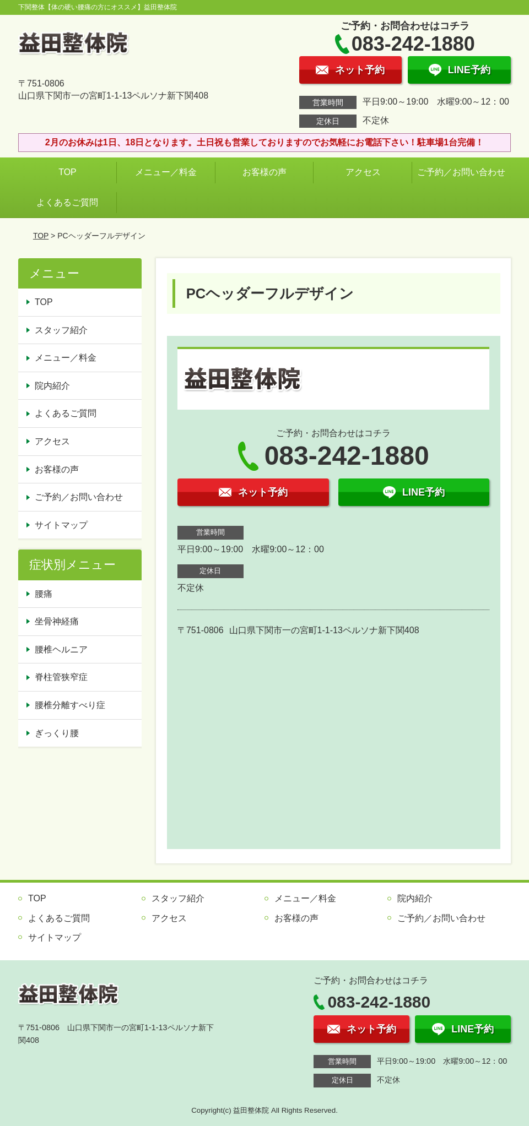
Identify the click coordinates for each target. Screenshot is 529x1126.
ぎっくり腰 (57, 733)
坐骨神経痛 (57, 621)
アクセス (363, 172)
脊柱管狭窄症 (61, 677)
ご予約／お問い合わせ (463, 172)
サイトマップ (61, 525)
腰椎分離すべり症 (70, 705)
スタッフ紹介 (61, 330)
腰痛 (43, 594)
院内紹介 (52, 385)
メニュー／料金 (166, 172)
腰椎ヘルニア (61, 649)
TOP (67, 172)
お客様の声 (264, 172)
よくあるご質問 (67, 202)
